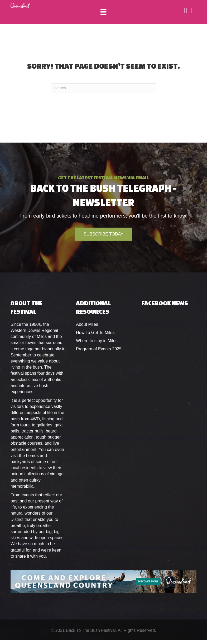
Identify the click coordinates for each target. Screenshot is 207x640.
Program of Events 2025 (99, 349)
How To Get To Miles (95, 332)
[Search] (103, 87)
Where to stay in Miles (96, 340)
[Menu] (103, 11)
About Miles (87, 324)
